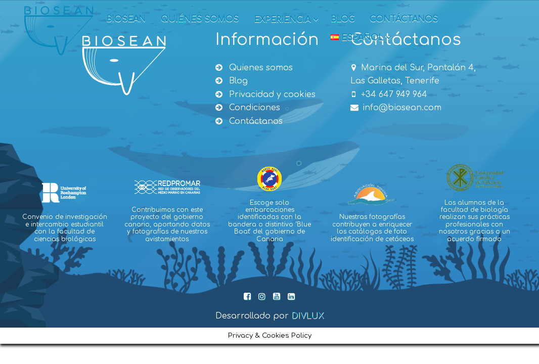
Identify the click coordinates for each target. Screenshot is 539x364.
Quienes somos (254, 67)
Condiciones (247, 107)
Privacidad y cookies (265, 94)
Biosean (126, 19)
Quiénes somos (200, 19)
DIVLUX (307, 316)
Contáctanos (404, 19)
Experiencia (286, 19)
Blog (342, 19)
